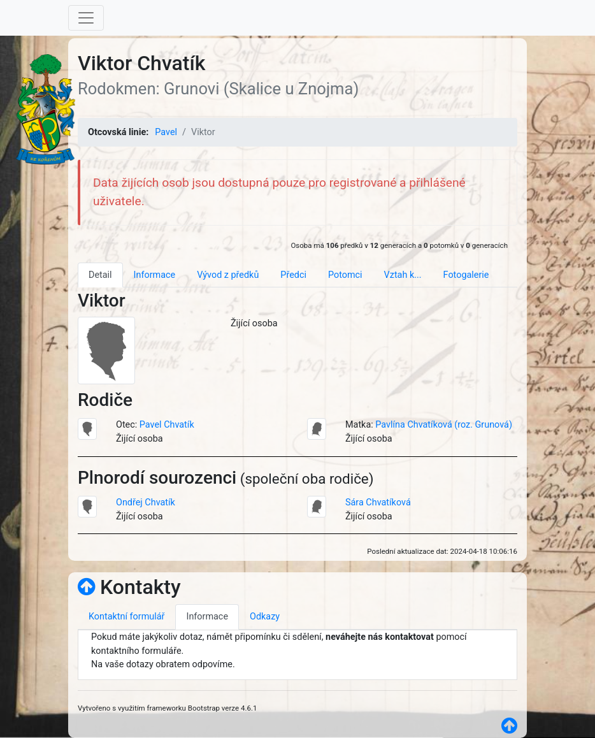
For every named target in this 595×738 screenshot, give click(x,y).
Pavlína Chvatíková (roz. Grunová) (443, 424)
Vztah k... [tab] (403, 275)
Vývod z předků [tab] (228, 275)
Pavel (166, 132)
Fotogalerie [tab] (466, 275)
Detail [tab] (100, 275)
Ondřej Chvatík (145, 502)
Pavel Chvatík (167, 424)
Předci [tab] (293, 275)
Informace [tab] (155, 275)
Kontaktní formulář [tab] (126, 616)
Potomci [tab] (345, 275)
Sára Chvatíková (378, 502)
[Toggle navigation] (86, 18)
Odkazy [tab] (265, 616)
